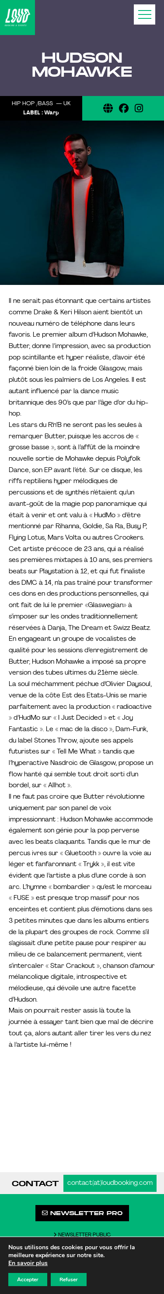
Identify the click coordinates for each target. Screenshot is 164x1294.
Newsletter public (82, 1235)
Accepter (27, 1279)
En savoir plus (28, 1263)
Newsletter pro (82, 1213)
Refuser (68, 1279)
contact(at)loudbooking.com (110, 1183)
